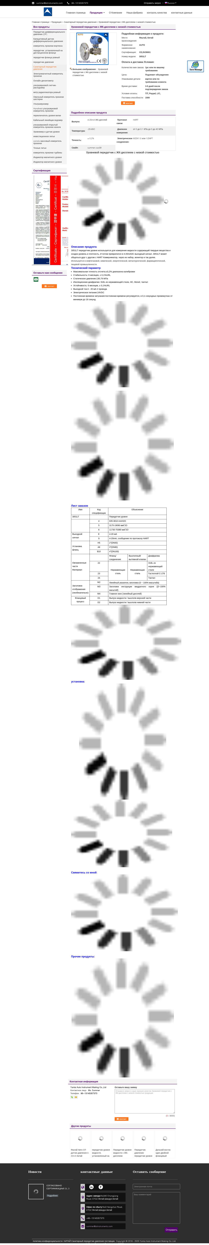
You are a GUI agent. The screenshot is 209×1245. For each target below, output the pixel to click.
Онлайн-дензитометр (43, 80)
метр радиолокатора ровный (46, 92)
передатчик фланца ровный (46, 57)
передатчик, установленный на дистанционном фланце (48, 51)
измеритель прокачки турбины (47, 152)
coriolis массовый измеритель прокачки (47, 142)
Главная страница (75, 12)
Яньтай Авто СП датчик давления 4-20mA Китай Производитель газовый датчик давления (80, 1157)
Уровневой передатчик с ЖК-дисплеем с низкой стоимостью (90, 72)
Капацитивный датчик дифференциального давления (48, 40)
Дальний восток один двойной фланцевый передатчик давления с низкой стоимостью (164, 1157)
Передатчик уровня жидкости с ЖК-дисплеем (122, 1153)
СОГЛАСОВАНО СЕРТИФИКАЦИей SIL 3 (57, 1187)
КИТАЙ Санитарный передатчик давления (84, 1241)
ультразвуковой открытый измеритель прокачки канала (47, 125)
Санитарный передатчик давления (80, 22)
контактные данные (181, 12)
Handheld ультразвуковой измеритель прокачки (45, 109)
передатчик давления (43, 62)
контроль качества (157, 12)
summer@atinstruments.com (49, 3)
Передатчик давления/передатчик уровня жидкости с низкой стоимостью (143, 1156)
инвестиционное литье (44, 136)
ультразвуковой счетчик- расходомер (44, 86)
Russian (171, 3)
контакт (129, 103)
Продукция (96, 12)
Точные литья (39, 148)
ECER (121, 1243)
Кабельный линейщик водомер (48, 120)
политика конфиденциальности (47, 1241)
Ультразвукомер (40, 104)
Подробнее (52, 1195)
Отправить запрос (153, 3)
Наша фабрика (134, 12)
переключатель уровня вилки (47, 115)
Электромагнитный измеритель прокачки (48, 74)
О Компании (115, 12)
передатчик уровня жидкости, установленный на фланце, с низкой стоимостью (101, 1156)
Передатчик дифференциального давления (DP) (49, 33)
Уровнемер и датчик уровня (46, 131)
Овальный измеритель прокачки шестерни (48, 98)
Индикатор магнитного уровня (47, 157)
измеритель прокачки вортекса (47, 46)
